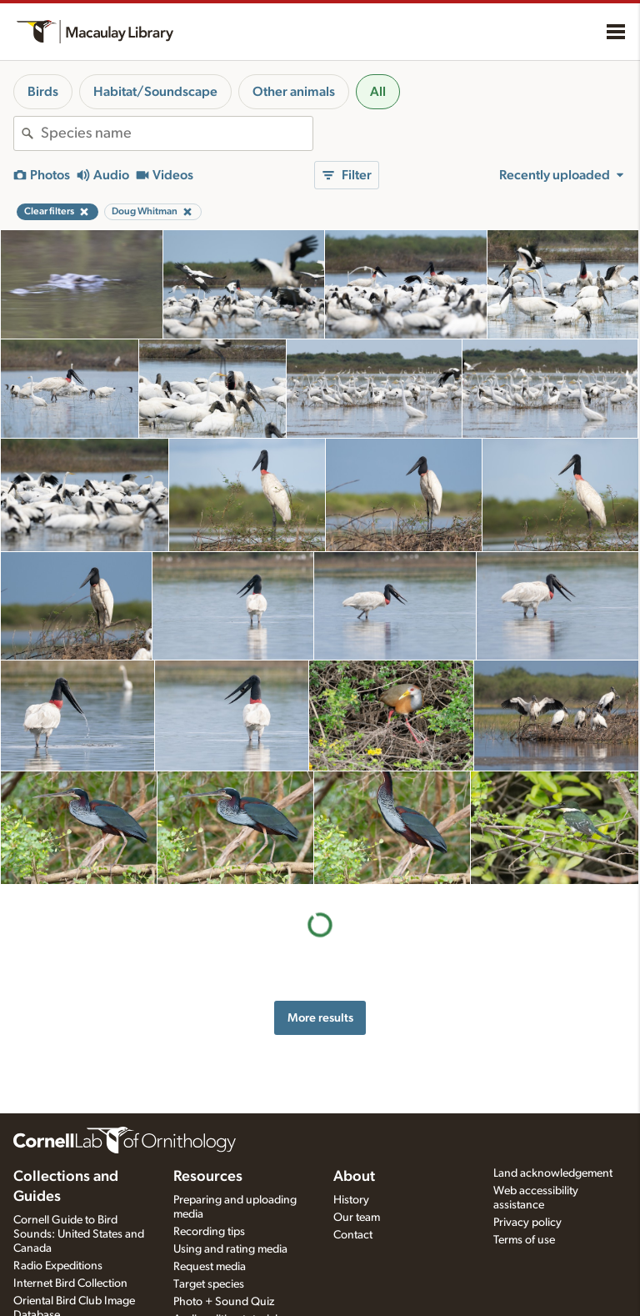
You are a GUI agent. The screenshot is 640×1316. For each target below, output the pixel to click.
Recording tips (209, 1232)
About (354, 1176)
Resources (207, 1176)
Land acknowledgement (552, 1173)
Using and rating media (230, 1249)
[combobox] (176, 133)
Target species (208, 1284)
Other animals (293, 91)
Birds (43, 91)
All (378, 91)
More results (320, 1018)
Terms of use (524, 1240)
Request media (209, 1267)
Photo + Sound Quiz (223, 1302)
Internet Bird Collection (70, 1283)
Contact (352, 1235)
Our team (356, 1217)
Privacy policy (527, 1222)
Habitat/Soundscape (155, 91)
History (351, 1200)
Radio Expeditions (57, 1266)
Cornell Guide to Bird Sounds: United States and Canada (78, 1234)
